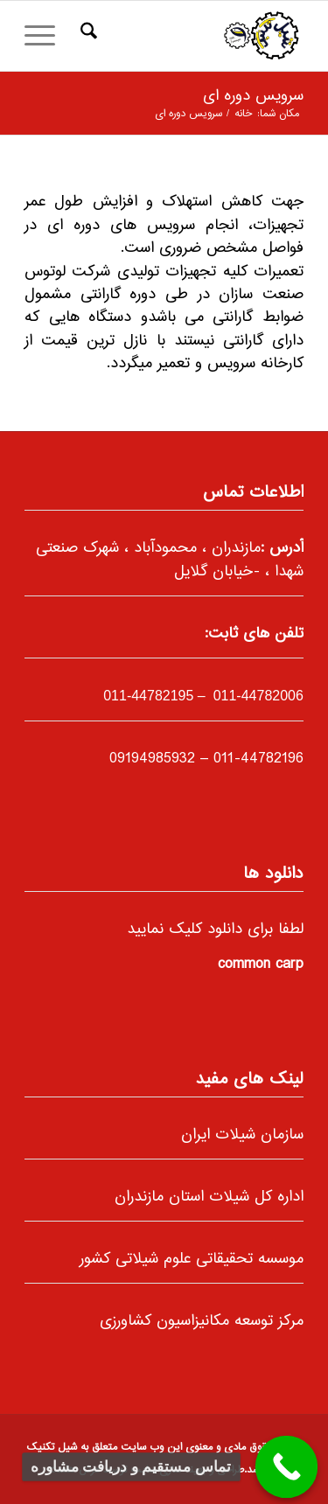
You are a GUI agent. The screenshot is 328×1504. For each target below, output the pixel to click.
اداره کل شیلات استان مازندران (209, 1197)
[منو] (45, 36)
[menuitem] (86, 36)
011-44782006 (256, 695)
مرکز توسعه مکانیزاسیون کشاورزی (202, 1321)
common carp (261, 964)
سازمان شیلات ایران (242, 1135)
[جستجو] (86, 36)
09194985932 (152, 759)
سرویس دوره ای (253, 96)
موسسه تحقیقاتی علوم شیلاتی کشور (192, 1259)
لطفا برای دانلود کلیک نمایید (215, 929)
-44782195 (148, 695)
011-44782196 (258, 759)
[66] (192, 36)
